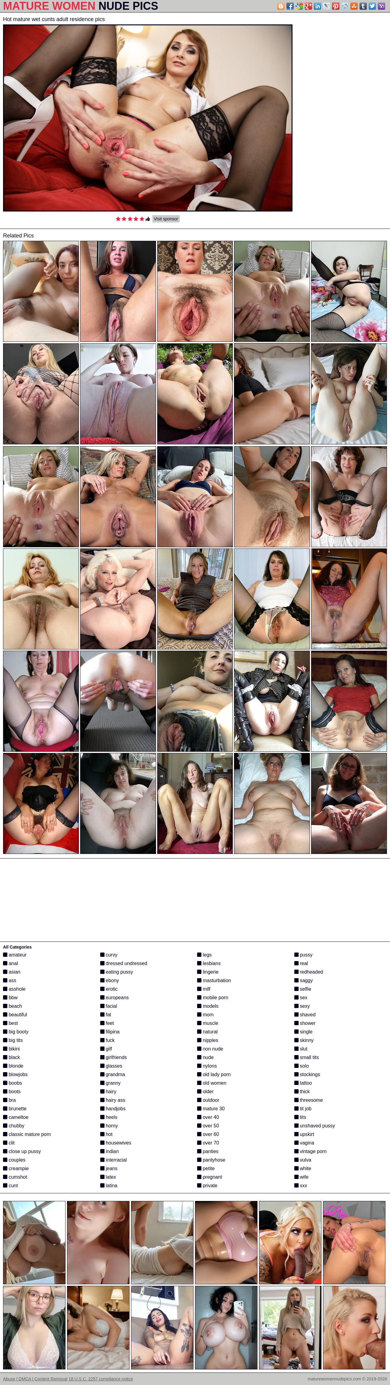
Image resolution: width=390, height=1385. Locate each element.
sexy (302, 1006)
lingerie (207, 972)
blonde (13, 1066)
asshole (14, 989)
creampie (16, 1168)
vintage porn (310, 1151)
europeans (114, 997)
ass (9, 980)
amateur (15, 954)
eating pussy (116, 972)
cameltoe (15, 1117)
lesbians (209, 963)
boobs (12, 1083)
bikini (11, 1048)
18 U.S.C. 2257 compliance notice (101, 1378)
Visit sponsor (166, 218)
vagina (304, 1142)
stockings (307, 1074)
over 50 (208, 1125)
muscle (207, 1023)
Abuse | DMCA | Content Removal (35, 1378)
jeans (109, 1168)
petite (206, 1168)
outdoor (208, 1100)
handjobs (113, 1108)
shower (305, 1023)
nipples (207, 1040)
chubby (13, 1125)
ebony (109, 980)
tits (300, 1117)
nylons (207, 1066)
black (11, 1057)
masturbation (214, 980)
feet (107, 1023)
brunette (15, 1108)
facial (108, 1006)
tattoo (303, 1083)
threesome (308, 1100)
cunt (10, 1185)
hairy (108, 1091)
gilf (106, 1048)
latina (109, 1185)
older (205, 1091)
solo (301, 1066)
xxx (300, 1185)
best (10, 1023)
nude (205, 1057)
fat (105, 1014)
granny (110, 1083)
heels (109, 1117)
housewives (115, 1142)
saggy (303, 980)
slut (300, 1048)
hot (106, 1134)
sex (300, 997)
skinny (304, 1040)
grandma (112, 1074)
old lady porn (214, 1074)
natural (207, 1031)
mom (205, 1014)
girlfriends (113, 1057)
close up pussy (22, 1151)
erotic (109, 989)
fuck (107, 1040)
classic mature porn (27, 1134)
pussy (303, 954)
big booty (15, 1031)
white (302, 1168)
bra (9, 1100)
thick (302, 1091)
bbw (10, 997)
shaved (305, 1014)
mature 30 (211, 1108)
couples (14, 1160)
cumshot (15, 1177)
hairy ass (112, 1100)
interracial (113, 1160)
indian (109, 1151)
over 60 (208, 1134)
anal (10, 963)
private (207, 1185)
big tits (13, 1040)
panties (207, 1151)
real (301, 963)
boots (12, 1091)
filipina (110, 1031)
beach (12, 1006)
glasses (111, 1066)
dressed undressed (123, 963)
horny (109, 1125)
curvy (109, 954)
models (207, 1006)
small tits (306, 1057)
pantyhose (211, 1160)
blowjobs (15, 1074)
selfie (302, 989)
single (303, 1031)
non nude (210, 1048)
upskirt (304, 1134)
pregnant (209, 1177)
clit (9, 1142)
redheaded (308, 972)
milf (203, 989)
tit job (303, 1108)
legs (204, 954)
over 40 (208, 1117)
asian (11, 972)
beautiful (15, 1014)
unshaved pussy (314, 1125)
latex (108, 1177)
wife (301, 1177)
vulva (302, 1160)
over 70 (208, 1142)
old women (211, 1083)
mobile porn (212, 997)
